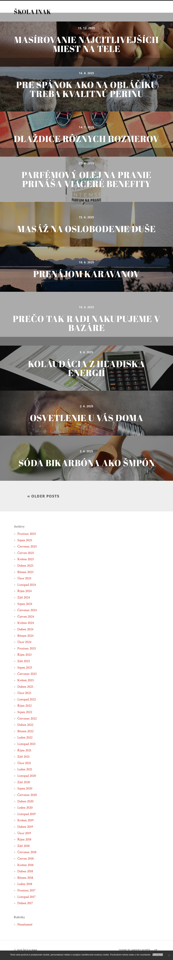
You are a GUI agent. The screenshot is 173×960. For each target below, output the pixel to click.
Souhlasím (158, 955)
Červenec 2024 (27, 610)
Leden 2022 (24, 738)
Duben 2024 (25, 629)
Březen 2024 (25, 636)
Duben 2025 (25, 566)
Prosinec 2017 (26, 891)
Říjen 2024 (24, 591)
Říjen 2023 (24, 655)
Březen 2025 (25, 572)
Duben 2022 (25, 725)
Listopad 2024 (26, 585)
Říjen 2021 (24, 750)
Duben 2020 (25, 801)
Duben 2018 (25, 871)
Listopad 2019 (26, 814)
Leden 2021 (24, 769)
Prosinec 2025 (26, 534)
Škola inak (32, 12)
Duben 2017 (25, 903)
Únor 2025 (24, 578)
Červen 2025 (25, 553)
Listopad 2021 (26, 744)
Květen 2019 (25, 820)
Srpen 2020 (24, 789)
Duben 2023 (25, 687)
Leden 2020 (25, 808)
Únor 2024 (24, 642)
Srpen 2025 (24, 540)
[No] (168, 955)
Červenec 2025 (27, 547)
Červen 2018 (25, 859)
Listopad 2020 (26, 776)
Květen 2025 (25, 559)
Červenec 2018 (26, 852)
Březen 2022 (25, 731)
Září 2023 (23, 661)
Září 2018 (23, 846)
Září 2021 (23, 757)
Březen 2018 (25, 878)
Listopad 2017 (26, 897)
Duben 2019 (25, 827)
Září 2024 (23, 598)
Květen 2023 (25, 680)
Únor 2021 (24, 763)
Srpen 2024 (24, 604)
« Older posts (43, 496)
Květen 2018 (25, 865)
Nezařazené (24, 924)
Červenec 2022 (27, 718)
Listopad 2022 (26, 699)
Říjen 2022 (24, 706)
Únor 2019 (24, 833)
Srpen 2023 (24, 668)
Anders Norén (140, 950)
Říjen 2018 (24, 840)
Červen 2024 (25, 617)
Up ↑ (156, 950)
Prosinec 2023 (26, 649)
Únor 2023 (24, 693)
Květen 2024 (25, 623)
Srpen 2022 (24, 712)
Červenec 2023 (27, 674)
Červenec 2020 (27, 795)
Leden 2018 (24, 884)
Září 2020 (23, 782)
